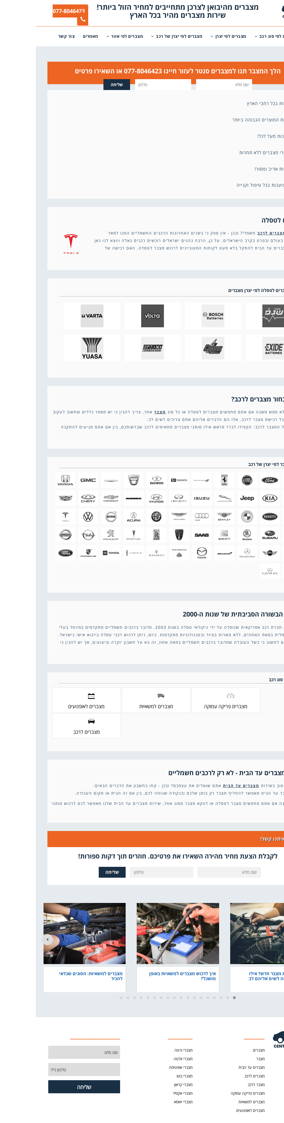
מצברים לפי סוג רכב (240, 36)
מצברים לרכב (236, 233)
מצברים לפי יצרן (192, 36)
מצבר (124, 412)
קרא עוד (261, 257)
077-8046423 (33, 14)
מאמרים (54, 36)
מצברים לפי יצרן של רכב (140, 36)
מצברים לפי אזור (89, 36)
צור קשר (30, 36)
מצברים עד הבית (205, 759)
